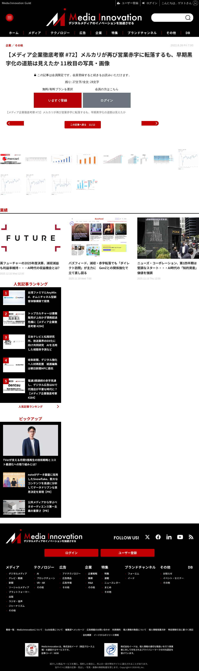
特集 (115, 32)
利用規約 (116, 629)
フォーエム (133, 573)
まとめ (107, 587)
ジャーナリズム (17, 605)
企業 (98, 32)
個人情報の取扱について (134, 629)
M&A (90, 582)
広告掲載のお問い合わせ (98, 629)
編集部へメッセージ (74, 629)
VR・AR (41, 582)
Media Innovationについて (29, 629)
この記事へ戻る (82, 124)
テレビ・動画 (16, 578)
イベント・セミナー (173, 578)
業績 (4, 210)
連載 (106, 578)
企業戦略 (92, 573)
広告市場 (67, 582)
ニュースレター (112, 582)
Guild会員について (54, 629)
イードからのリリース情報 (106, 634)
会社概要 (87, 634)
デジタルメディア (18, 573)
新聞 (11, 582)
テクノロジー (60, 32)
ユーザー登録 (127, 552)
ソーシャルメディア (19, 587)
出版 (11, 596)
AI (38, 573)
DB (188, 32)
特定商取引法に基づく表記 (180, 629)
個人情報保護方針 (157, 629)
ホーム (14, 33)
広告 (82, 32)
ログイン (71, 552)
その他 (171, 32)
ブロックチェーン (46, 578)
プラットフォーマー (19, 591)
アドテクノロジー (71, 573)
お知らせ (167, 573)
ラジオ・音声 (16, 601)
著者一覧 (10, 629)
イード (131, 578)
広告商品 (67, 578)
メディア (34, 32)
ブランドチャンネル (142, 32)
